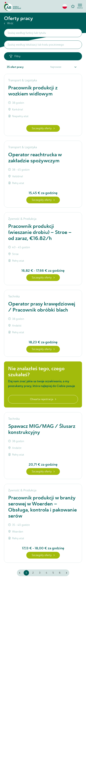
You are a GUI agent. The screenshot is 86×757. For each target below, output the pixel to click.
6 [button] (60, 572)
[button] (65, 6)
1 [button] (26, 572)
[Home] (12, 6)
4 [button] (46, 572)
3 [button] (39, 572)
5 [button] (53, 572)
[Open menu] (80, 6)
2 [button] (33, 572)
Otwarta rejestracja (43, 399)
